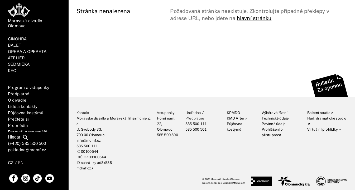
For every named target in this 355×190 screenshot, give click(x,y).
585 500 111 (87, 146)
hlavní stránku (254, 18)
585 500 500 (167, 135)
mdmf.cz (83, 168)
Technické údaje (275, 118)
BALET (14, 45)
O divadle (17, 100)
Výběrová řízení (274, 113)
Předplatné (18, 94)
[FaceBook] (13, 178)
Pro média (18, 126)
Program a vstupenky (28, 88)
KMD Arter (235, 118)
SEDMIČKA (19, 64)
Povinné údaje (273, 124)
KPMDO (234, 113)
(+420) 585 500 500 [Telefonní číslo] (27, 143)
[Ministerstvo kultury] (331, 181)
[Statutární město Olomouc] (261, 181)
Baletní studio (318, 113)
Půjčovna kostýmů (25, 113)
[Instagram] (25, 178)
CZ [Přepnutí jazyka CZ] (10, 163)
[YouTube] (49, 178)
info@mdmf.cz (88, 140)
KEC (12, 71)
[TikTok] (37, 178)
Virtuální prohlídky (322, 129)
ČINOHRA (17, 39)
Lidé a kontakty (22, 106)
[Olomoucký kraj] (294, 181)
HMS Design (238, 183)
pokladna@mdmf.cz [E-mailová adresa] (27, 150)
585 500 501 (196, 129)
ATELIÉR (16, 58)
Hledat (14, 137)
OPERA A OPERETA (27, 52)
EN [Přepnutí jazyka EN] (20, 163)
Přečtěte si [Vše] (18, 119)
